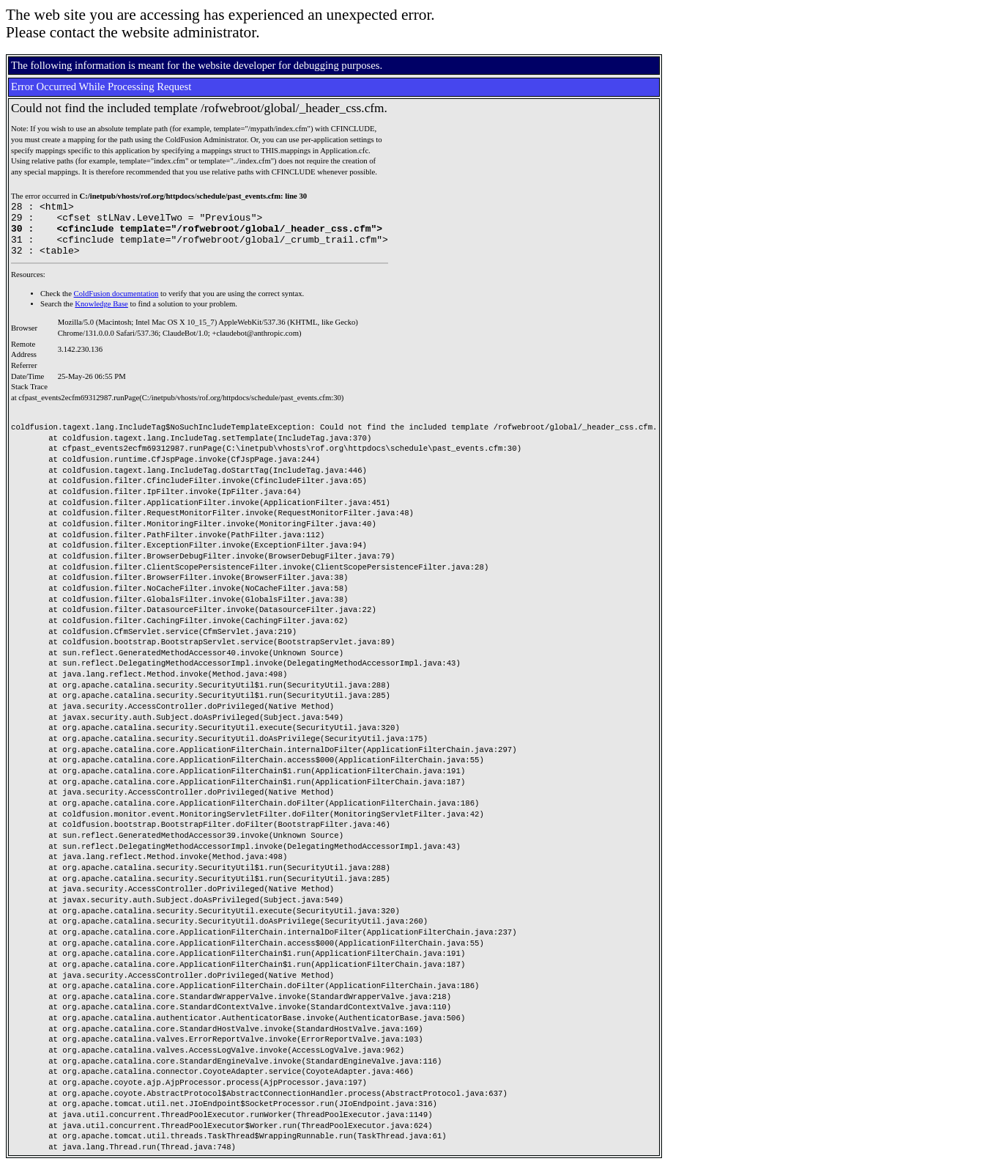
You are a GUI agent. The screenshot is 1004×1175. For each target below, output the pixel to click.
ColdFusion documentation (116, 305)
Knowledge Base (101, 315)
